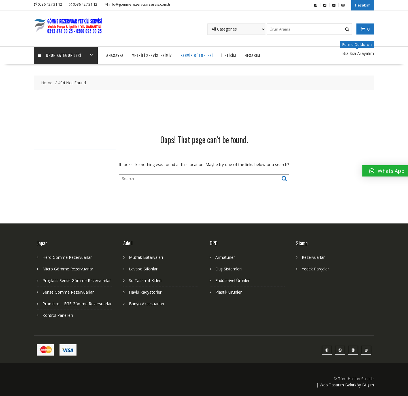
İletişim (228, 55)
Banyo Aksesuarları (146, 303)
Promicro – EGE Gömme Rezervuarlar (77, 303)
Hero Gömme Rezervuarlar (67, 256)
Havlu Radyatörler (145, 291)
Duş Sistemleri (228, 268)
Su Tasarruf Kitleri (145, 280)
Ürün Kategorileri (59, 55)
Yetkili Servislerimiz (152, 55)
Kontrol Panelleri (57, 314)
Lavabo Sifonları (143, 268)
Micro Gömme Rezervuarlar (67, 268)
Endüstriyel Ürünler (232, 280)
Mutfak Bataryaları (146, 256)
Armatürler (225, 256)
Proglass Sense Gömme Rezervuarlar (76, 280)
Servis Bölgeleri (196, 55)
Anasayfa (115, 55)
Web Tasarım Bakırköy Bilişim (347, 384)
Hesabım (362, 4)
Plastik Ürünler (228, 291)
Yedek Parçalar (315, 268)
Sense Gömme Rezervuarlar (68, 291)
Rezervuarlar (313, 256)
